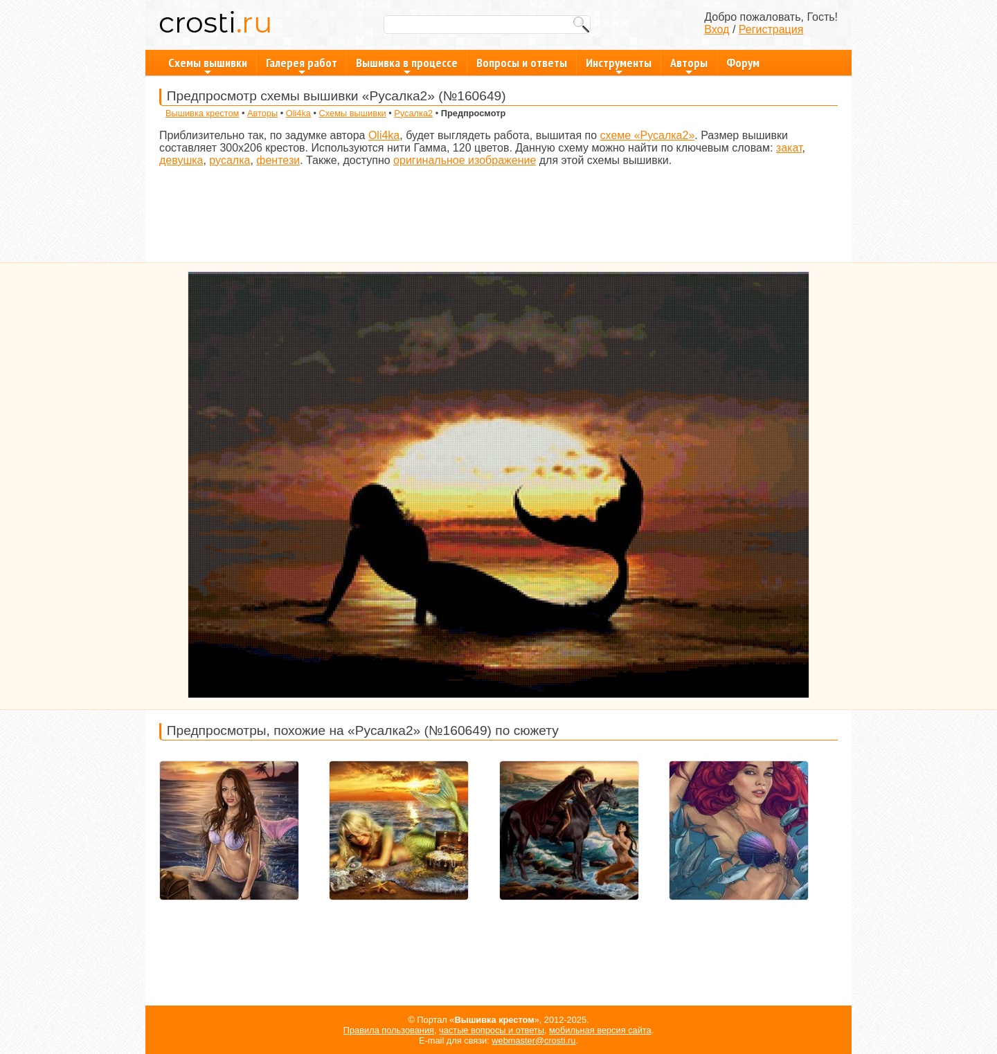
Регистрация (771, 29)
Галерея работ (301, 65)
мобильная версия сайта (600, 1030)
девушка (181, 160)
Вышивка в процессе (407, 65)
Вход (716, 29)
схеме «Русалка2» (647, 135)
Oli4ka (298, 113)
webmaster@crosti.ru (533, 1040)
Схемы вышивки (207, 65)
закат (789, 148)
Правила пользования (388, 1030)
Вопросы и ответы (521, 63)
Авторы (689, 65)
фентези (278, 160)
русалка (229, 160)
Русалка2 (413, 113)
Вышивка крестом (202, 113)
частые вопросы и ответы (491, 1030)
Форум (743, 63)
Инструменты (619, 65)
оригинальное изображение (464, 160)
